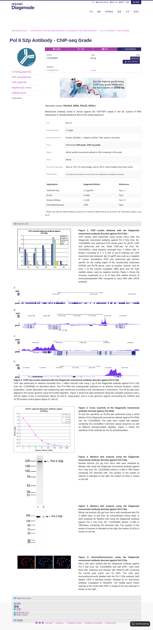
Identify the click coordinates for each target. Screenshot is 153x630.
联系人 (136, 12)
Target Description (22, 598)
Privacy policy (110, 623)
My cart (114, 2)
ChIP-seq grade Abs (21, 77)
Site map (48, 623)
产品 (91, 12)
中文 (93, 2)
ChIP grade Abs (19, 82)
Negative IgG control (21, 87)
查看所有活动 (22, 613)
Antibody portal (19, 93)
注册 (127, 2)
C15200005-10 (52, 70)
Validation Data (21, 223)
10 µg (93, 70)
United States (102, 2)
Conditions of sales (74, 623)
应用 (17, 603)
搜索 (136, 2)
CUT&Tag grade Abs (21, 72)
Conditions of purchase (93, 623)
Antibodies (17, 98)
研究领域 (109, 12)
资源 (119, 12)
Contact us (60, 623)
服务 (99, 12)
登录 (121, 2)
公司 (127, 12)
